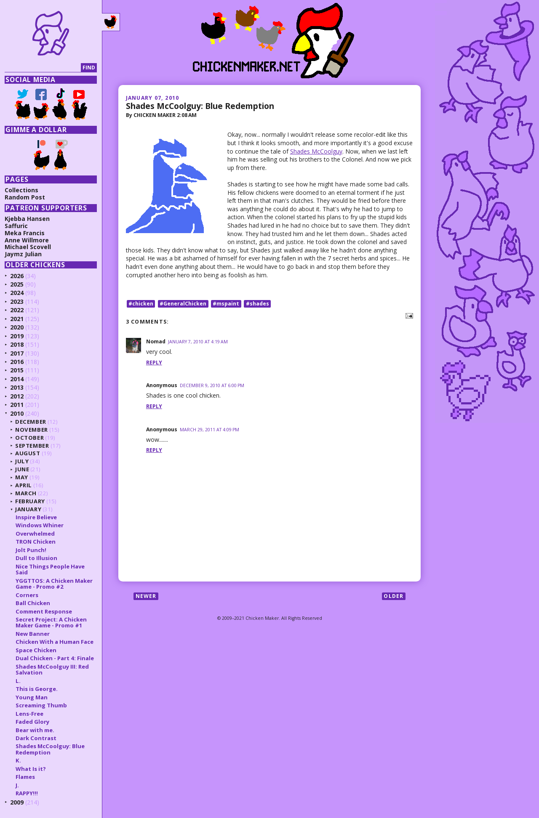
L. (18, 681)
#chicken (140, 303)
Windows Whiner (40, 525)
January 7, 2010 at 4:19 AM (198, 342)
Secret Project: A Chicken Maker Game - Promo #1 (52, 622)
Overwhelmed (36, 533)
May (22, 477)
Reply (154, 362)
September (33, 446)
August (28, 453)
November (32, 430)
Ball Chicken (33, 603)
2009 (17, 802)
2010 (17, 413)
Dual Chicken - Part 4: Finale (55, 658)
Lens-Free (30, 713)
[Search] (43, 68)
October (30, 438)
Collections (22, 190)
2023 (17, 301)
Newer (146, 596)
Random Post (25, 197)
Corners (27, 595)
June (23, 469)
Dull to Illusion (37, 558)
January (29, 509)
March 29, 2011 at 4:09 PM (209, 430)
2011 (17, 404)
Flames (26, 777)
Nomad (155, 341)
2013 (17, 387)
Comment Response (44, 611)
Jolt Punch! (31, 550)
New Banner (33, 633)
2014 (17, 379)
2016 (17, 362)
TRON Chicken (36, 541)
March (26, 493)
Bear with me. (35, 730)
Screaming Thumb (42, 705)
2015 (17, 370)
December (31, 422)
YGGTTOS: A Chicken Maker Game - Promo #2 (54, 583)
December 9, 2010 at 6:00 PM (212, 385)
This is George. (37, 689)
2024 (17, 292)
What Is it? (31, 769)
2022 (17, 310)
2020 (17, 327)
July (23, 461)
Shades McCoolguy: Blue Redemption (200, 106)
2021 (17, 319)
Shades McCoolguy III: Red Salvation (53, 669)
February (31, 501)
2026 (17, 276)
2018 (17, 344)
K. (19, 760)
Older (393, 596)
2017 (17, 353)
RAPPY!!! (27, 793)
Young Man (32, 697)
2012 (17, 396)
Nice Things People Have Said (50, 569)
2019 (17, 336)
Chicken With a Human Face (55, 641)
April (24, 485)
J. (18, 785)
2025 (17, 284)
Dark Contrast (36, 738)
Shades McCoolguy (316, 151)
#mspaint (226, 303)
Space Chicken (36, 650)
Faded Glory (33, 721)
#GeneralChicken (183, 303)
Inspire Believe (37, 517)
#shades (257, 303)
